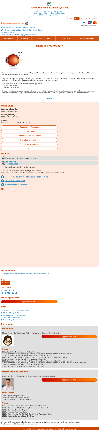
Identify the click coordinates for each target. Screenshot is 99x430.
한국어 (88, 18)
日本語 (70, 18)
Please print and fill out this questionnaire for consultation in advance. (25, 274)
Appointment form (87, 38)
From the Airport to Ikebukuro (16, 184)
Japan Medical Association (12, 317)
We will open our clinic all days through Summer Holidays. (21, 30)
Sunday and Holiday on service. (53, 11)
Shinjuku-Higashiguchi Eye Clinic (14, 320)
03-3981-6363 (7, 291)
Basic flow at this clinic (29, 140)
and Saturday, (60, 13)
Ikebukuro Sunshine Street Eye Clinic (49, 7)
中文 (82, 18)
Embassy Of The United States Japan (16, 310)
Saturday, (38, 11)
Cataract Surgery (43, 38)
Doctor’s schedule (7, 32)
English (76, 18)
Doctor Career (29, 131)
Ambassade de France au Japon (14, 315)
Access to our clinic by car (15, 181)
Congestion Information (29, 127)
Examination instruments (29, 144)
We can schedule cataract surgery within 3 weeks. (18, 35)
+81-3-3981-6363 (12, 164)
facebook (5, 283)
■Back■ (49, 98)
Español (94, 18)
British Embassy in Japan (11, 313)
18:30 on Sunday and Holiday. (49, 15)
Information (8, 38)
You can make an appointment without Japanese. (18, 28)
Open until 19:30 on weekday (44, 13)
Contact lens (65, 38)
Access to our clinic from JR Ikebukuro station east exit (26, 177)
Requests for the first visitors (29, 136)
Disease (24, 38)
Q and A (29, 149)
